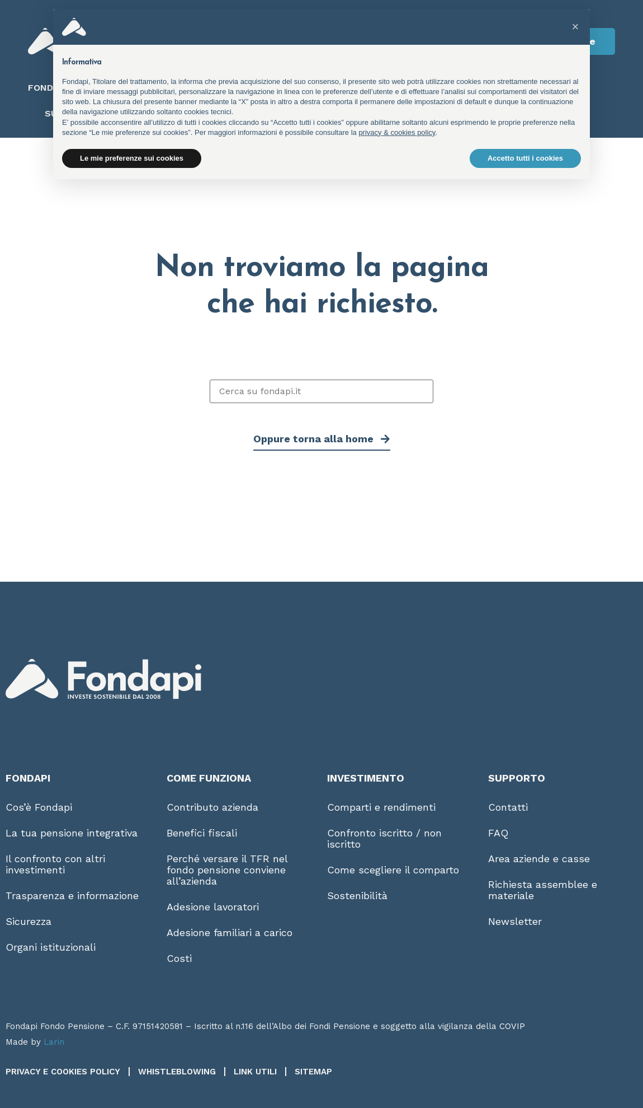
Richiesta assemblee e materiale (542, 889)
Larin (54, 1042)
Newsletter (515, 921)
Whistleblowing (177, 1072)
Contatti (508, 807)
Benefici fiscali (202, 833)
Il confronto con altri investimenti (55, 864)
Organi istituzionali (51, 947)
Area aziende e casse (539, 858)
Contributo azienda (212, 807)
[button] (575, 27)
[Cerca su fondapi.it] (321, 391)
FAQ (498, 833)
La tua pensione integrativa (72, 833)
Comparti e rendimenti (381, 807)
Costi (179, 958)
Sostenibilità (357, 895)
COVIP (512, 1026)
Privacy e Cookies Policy (63, 1072)
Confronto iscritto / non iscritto (384, 838)
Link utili (255, 1072)
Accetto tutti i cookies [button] (525, 158)
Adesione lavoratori (213, 907)
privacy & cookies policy (396, 132)
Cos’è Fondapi (39, 807)
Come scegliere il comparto (393, 870)
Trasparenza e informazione (72, 895)
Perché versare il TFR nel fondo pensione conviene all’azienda (227, 870)
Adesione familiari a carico (229, 932)
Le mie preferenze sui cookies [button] (131, 158)
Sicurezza (28, 921)
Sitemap (313, 1072)
